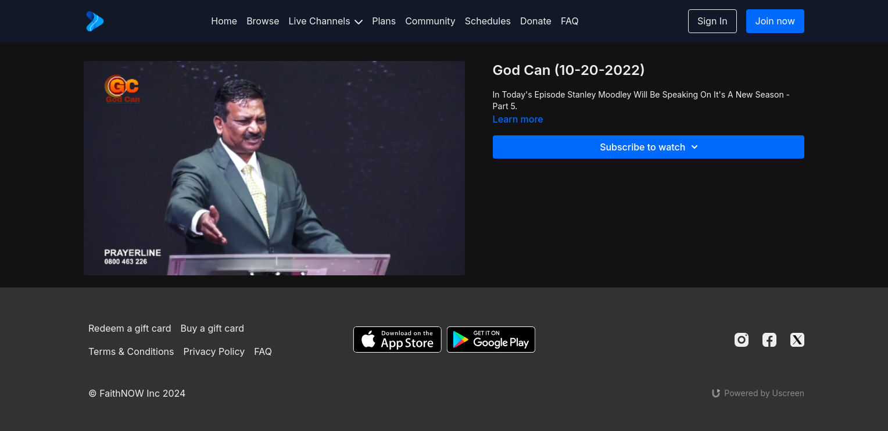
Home (224, 21)
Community (430, 21)
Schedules (488, 21)
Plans (384, 21)
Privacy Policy (214, 351)
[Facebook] (769, 340)
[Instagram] (742, 340)
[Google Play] (491, 339)
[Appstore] (397, 339)
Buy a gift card (213, 328)
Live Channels (326, 21)
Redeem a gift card (129, 328)
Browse (262, 21)
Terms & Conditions (131, 351)
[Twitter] (797, 340)
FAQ (570, 21)
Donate (536, 21)
